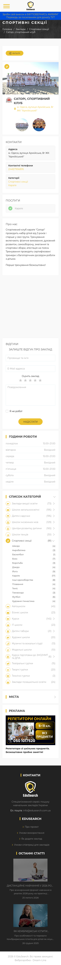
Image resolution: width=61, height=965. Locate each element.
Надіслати (30, 421)
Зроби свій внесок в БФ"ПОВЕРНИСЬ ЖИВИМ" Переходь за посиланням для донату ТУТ (30, 16)
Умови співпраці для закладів (31, 844)
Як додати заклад (31, 838)
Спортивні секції (18, 181)
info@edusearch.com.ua (37, 810)
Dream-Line (39, 960)
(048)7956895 (16, 169)
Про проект (32, 826)
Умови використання (31, 832)
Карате (12, 185)
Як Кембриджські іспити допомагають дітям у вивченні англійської (30, 931)
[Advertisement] (30, 307)
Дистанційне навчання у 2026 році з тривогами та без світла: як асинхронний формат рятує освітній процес (30, 886)
